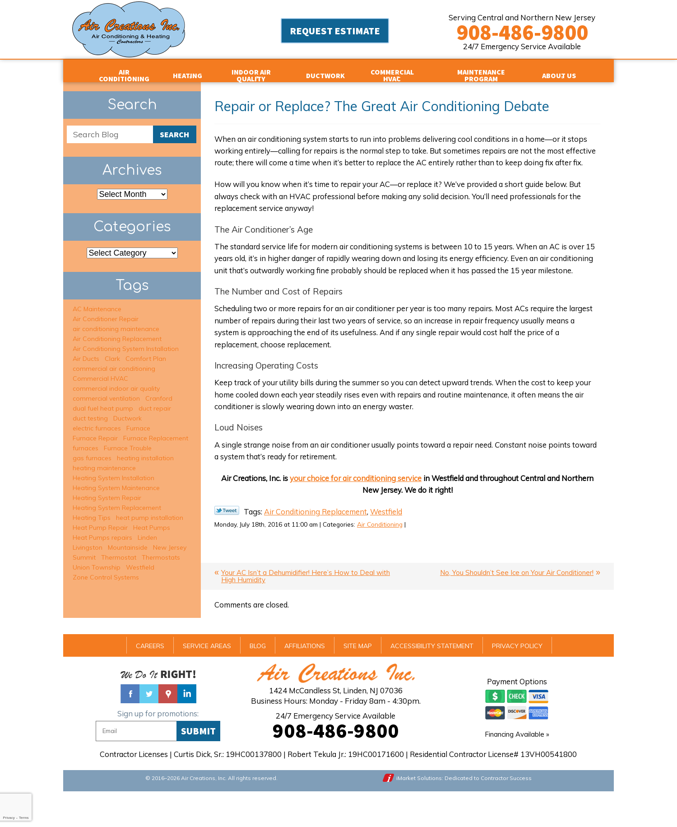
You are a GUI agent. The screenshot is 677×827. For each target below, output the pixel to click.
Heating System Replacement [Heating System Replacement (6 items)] (117, 500)
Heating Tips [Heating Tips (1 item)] (92, 510)
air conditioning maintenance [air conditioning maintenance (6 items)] (116, 322)
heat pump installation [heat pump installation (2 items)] (149, 510)
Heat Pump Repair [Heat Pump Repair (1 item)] (100, 520)
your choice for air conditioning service (353, 509)
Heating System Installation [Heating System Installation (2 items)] (113, 471)
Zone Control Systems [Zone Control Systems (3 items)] (106, 570)
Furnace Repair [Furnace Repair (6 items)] (95, 431)
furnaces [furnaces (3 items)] (85, 441)
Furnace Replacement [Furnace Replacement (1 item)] (155, 431)
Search (174, 127)
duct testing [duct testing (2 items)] (90, 411)
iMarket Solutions (420, 812)
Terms (24, 818)
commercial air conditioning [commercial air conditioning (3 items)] (114, 361)
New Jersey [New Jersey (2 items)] (169, 540)
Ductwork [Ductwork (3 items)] (127, 411)
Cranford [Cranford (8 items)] (158, 391)
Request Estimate (335, 31)
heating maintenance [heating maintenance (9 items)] (104, 461)
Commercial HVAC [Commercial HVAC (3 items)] (100, 371)
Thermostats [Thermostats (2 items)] (161, 550)
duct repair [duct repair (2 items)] (155, 401)
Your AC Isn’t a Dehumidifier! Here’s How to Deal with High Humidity (305, 609)
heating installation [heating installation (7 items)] (145, 451)
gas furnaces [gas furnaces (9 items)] (92, 451)
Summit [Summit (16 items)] (84, 550)
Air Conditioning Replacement (317, 544)
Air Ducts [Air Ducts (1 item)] (86, 351)
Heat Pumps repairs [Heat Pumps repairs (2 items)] (102, 530)
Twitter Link (226, 542)
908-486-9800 (522, 32)
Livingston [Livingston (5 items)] (87, 540)
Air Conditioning (392, 557)
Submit (198, 764)
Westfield (389, 544)
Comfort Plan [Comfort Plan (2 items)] (145, 351)
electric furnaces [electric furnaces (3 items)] (97, 421)
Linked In (186, 727)
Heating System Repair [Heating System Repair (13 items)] (107, 490)
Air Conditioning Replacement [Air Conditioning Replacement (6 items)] (117, 331)
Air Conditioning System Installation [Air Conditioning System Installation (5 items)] (126, 341)
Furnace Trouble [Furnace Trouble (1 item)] (128, 441)
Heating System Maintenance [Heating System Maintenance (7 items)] (116, 481)
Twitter (148, 727)
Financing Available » (517, 768)
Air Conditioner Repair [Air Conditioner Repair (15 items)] (106, 312)
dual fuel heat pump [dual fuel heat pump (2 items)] (103, 401)
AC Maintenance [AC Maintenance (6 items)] (97, 302)
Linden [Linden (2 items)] (147, 530)
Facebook (130, 727)
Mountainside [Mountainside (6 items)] (128, 540)
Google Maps (167, 727)
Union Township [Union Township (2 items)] (97, 560)
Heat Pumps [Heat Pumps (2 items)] (151, 520)
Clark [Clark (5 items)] (112, 351)
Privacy (8, 818)
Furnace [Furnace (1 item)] (138, 421)
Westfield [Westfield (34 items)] (140, 560)
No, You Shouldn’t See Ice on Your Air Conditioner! (517, 605)
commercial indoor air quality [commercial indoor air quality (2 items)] (116, 381)
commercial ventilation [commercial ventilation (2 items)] (106, 391)
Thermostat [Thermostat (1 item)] (118, 550)
